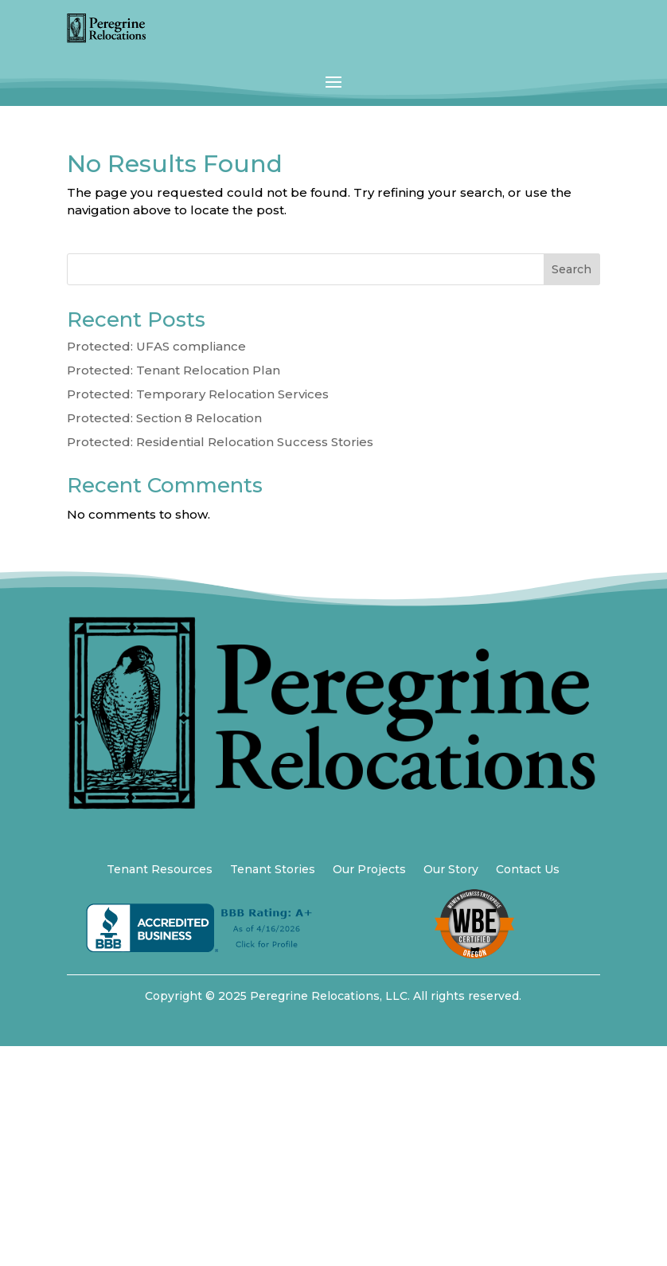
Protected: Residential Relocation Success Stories (220, 441)
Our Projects (369, 870)
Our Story (450, 870)
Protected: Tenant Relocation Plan (173, 370)
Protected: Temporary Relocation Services (198, 394)
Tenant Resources (160, 870)
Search (571, 269)
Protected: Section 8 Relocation (164, 417)
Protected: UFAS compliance (156, 346)
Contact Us (528, 870)
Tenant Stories (272, 870)
